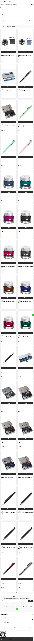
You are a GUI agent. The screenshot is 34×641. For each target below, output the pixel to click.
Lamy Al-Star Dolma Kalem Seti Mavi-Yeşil (25, 442)
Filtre (3, 26)
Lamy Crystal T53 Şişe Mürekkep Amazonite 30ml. (25, 196)
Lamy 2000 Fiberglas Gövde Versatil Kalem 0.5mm (8, 513)
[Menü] (0, 1)
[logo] (6, 1)
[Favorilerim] (29, 1)
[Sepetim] (33, 1)
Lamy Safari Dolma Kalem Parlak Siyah (24, 90)
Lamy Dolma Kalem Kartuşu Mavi (6, 90)
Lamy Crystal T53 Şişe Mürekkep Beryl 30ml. (8, 231)
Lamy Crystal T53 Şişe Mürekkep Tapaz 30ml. (8, 301)
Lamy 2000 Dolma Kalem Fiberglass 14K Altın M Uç (25, 548)
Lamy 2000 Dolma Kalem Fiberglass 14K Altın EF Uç (8, 372)
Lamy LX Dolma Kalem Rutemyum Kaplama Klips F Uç (25, 583)
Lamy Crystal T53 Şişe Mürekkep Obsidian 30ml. (25, 232)
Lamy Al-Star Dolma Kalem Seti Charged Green (7, 407)
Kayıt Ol (30, 600)
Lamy (2, 54)
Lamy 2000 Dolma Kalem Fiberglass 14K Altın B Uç (25, 513)
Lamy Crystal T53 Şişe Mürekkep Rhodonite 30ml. (8, 267)
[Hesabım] (31, 1)
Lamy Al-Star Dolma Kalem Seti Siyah (7, 477)
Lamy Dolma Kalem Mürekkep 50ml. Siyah (7, 55)
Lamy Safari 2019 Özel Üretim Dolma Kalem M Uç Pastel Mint (25, 126)
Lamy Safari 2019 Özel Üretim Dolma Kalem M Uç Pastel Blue (8, 161)
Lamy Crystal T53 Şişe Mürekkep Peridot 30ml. (24, 337)
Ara (32, 4)
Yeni (3, 14)
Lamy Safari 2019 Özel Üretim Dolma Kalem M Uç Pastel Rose (25, 161)
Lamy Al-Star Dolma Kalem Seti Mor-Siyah (25, 477)
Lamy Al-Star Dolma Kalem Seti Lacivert (7, 442)
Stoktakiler (4, 9)
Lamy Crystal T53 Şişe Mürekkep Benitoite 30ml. (8, 196)
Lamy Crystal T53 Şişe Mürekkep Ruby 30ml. (8, 336)
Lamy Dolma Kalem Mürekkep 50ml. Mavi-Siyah (24, 56)
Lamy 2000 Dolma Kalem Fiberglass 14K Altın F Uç (8, 548)
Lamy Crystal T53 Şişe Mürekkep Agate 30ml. (25, 266)
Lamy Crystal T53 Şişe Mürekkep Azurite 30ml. (24, 302)
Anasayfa (2, 7)
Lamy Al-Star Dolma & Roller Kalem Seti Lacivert (24, 372)
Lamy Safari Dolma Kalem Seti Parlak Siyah (8, 125)
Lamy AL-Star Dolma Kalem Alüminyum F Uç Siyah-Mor (8, 583)
